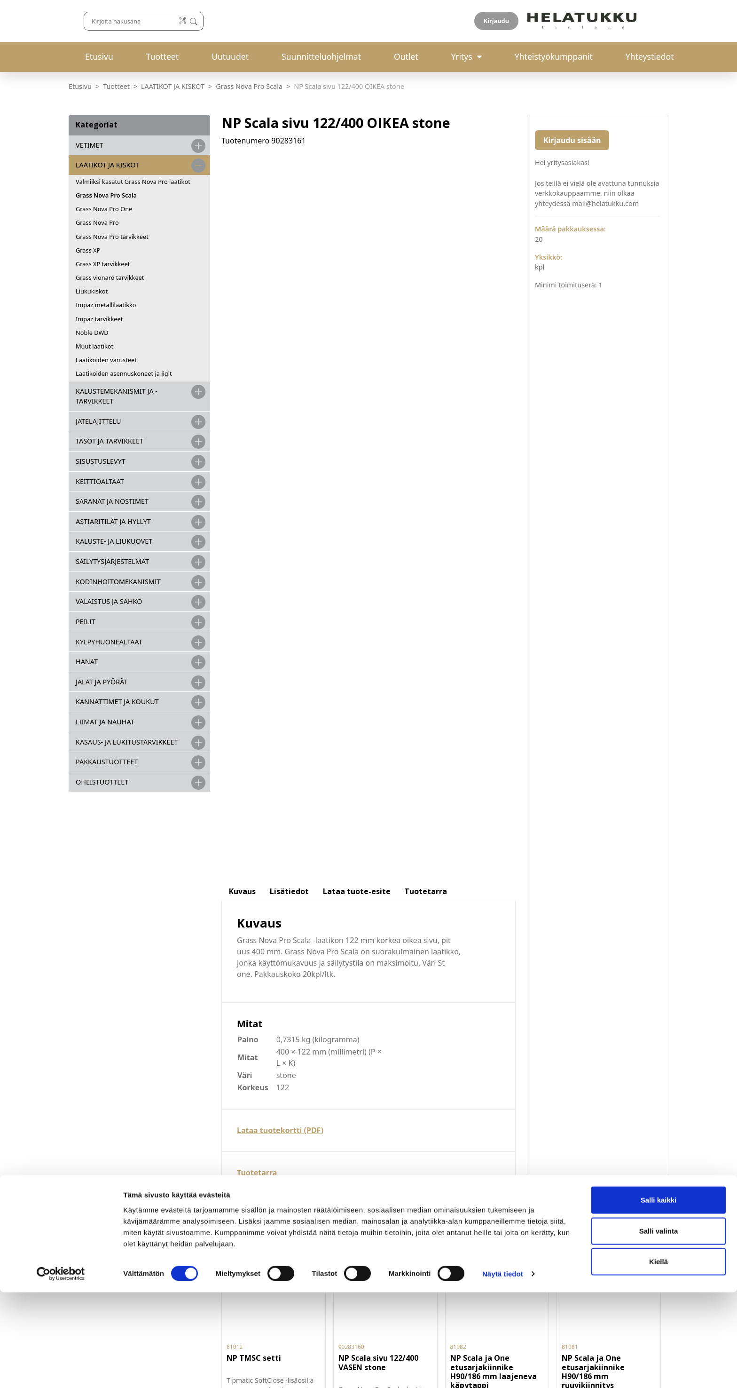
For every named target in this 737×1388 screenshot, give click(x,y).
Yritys (461, 56)
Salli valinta (658, 1327)
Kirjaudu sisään (572, 140)
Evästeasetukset (405, 1122)
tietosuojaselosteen (597, 1167)
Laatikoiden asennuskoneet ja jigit (124, 373)
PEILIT (85, 621)
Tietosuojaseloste (408, 1112)
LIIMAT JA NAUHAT (105, 721)
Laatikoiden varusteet (106, 360)
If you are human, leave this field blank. (590, 1217)
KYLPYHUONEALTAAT (109, 641)
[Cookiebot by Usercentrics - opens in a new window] (61, 1370)
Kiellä (658, 1357)
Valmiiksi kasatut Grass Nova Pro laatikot (133, 181)
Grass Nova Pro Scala (249, 86)
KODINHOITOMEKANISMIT (118, 581)
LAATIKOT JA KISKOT (172, 86)
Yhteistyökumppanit (554, 56)
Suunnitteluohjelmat (321, 56)
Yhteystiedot (650, 56)
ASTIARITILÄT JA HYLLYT (113, 521)
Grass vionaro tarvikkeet (110, 277)
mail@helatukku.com (262, 1152)
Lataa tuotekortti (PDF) (280, 473)
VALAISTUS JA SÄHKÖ (109, 601)
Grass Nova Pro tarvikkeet (112, 236)
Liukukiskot (92, 291)
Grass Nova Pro (97, 222)
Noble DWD (92, 332)
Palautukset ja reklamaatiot (427, 1101)
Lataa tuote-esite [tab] (357, 235)
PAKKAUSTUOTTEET (107, 761)
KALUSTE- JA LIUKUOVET (114, 541)
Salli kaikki (659, 1296)
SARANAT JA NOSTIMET (112, 501)
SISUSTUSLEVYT (100, 461)
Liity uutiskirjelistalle (569, 1192)
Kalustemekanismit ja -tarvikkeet (116, 396)
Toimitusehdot (402, 1090)
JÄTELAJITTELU (98, 421)
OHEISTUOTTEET (102, 781)
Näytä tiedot (502, 1369)
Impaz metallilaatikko (106, 305)
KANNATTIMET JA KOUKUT (117, 701)
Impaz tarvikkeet (99, 319)
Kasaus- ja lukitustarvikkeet (127, 742)
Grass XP (88, 250)
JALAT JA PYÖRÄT (101, 681)
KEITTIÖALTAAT (100, 481)
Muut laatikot (94, 346)
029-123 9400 (265, 1130)
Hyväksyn (576, 1168)
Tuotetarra (257, 516)
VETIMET (89, 145)
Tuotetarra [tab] (425, 235)
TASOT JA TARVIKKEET (109, 440)
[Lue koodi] (468, 21)
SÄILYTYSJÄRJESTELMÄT (112, 561)
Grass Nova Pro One (104, 209)
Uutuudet (230, 56)
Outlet (406, 56)
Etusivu (99, 56)
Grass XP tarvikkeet (103, 264)
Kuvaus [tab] (242, 235)
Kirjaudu (646, 20)
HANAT (87, 661)
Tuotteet (162, 56)
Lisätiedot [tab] (289, 235)
